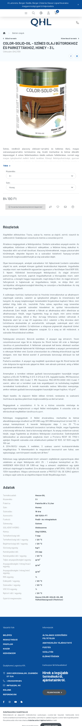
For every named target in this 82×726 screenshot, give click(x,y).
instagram (10, 702)
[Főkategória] (4, 33)
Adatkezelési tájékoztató (57, 642)
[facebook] (71, 56)
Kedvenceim (9, 653)
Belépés (7, 635)
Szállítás (48, 651)
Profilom (8, 644)
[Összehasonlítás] (50, 207)
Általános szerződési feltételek (55, 636)
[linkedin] (77, 56)
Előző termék (10, 38)
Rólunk (7, 690)
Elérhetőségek (51, 656)
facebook (4, 702)
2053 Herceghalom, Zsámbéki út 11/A (22, 675)
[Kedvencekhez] (58, 207)
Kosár (6, 648)
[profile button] (49, 13)
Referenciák (10, 694)
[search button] (33, 13)
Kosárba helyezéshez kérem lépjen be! (26, 207)
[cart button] (56, 13)
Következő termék (70, 38)
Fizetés (47, 647)
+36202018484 (77, 23)
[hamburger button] (26, 13)
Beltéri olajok (18, 33)
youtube (16, 702)
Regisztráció (10, 639)
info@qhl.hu (14, 685)
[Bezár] (78, 4)
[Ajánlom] (65, 207)
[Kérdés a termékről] (73, 207)
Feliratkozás (54, 692)
